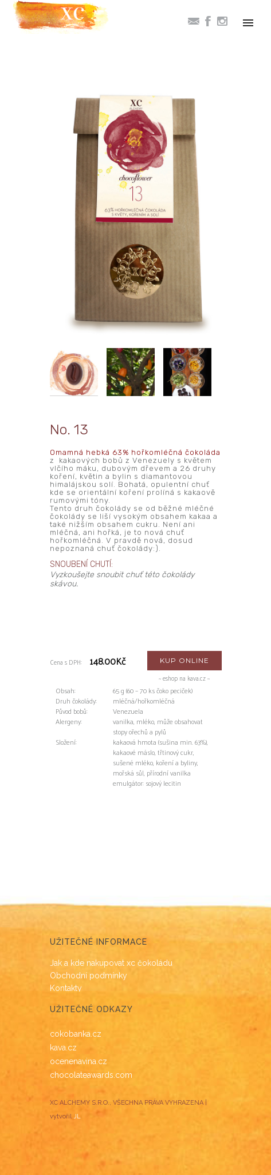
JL (77, 1116)
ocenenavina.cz (78, 1061)
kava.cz (63, 1047)
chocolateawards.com (91, 1075)
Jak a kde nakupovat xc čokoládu (111, 963)
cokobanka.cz (75, 1033)
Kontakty (66, 988)
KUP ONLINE (184, 660)
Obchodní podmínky (88, 975)
